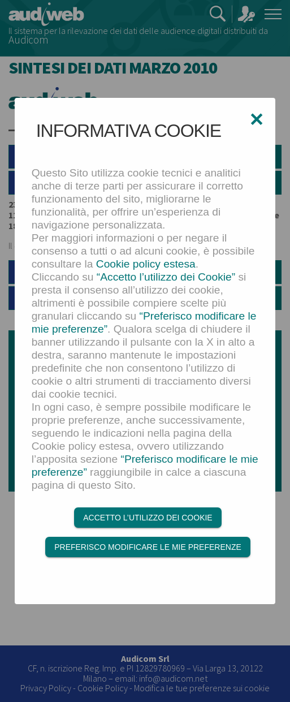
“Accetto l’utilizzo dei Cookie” (166, 277)
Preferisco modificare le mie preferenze (147, 547)
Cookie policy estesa (146, 264)
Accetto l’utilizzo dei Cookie (147, 517)
